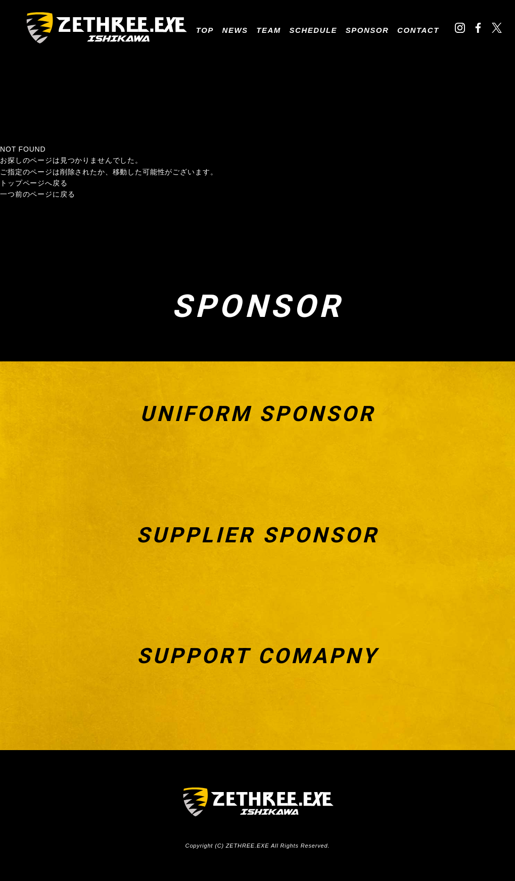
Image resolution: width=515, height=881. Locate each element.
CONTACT (418, 30)
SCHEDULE (314, 30)
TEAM (268, 30)
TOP (205, 30)
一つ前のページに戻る (37, 194)
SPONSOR (367, 30)
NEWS (235, 30)
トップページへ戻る (34, 183)
